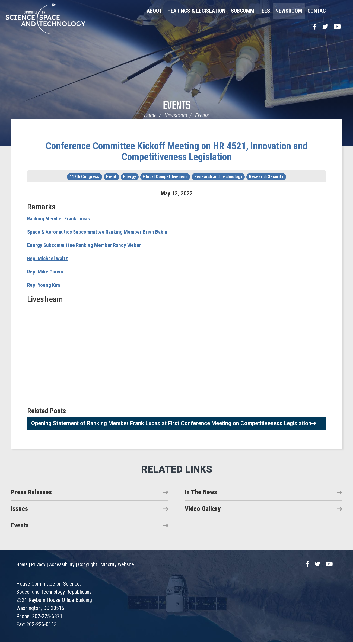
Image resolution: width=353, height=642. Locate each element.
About (154, 11)
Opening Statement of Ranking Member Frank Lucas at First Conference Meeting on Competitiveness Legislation (171, 423)
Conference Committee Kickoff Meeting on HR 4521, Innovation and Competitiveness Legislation (177, 151)
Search (341, 11)
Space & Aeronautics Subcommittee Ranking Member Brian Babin (105, 231)
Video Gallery (203, 508)
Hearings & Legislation (196, 11)
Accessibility (62, 564)
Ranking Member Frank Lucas (62, 218)
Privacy (38, 564)
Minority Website (117, 564)
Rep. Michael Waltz (49, 258)
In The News (201, 492)
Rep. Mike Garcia (47, 271)
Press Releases (31, 492)
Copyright (87, 564)
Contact (318, 11)
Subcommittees (250, 11)
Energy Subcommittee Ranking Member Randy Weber (90, 244)
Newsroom (288, 11)
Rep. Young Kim (45, 284)
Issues (19, 508)
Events (176, 105)
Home (150, 115)
